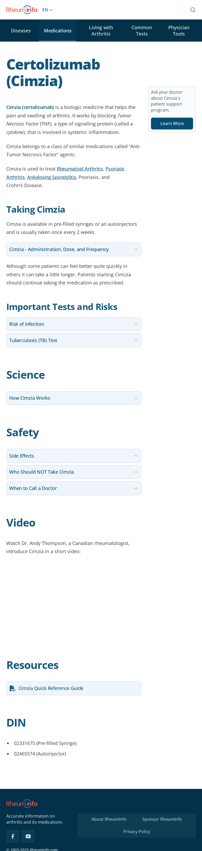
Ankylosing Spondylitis (51, 177)
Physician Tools (178, 30)
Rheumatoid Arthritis (80, 169)
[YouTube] (28, 836)
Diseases (21, 30)
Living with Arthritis (101, 30)
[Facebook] (12, 836)
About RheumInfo (109, 819)
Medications (58, 30)
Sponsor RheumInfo (162, 819)
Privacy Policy (136, 831)
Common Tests (142, 30)
